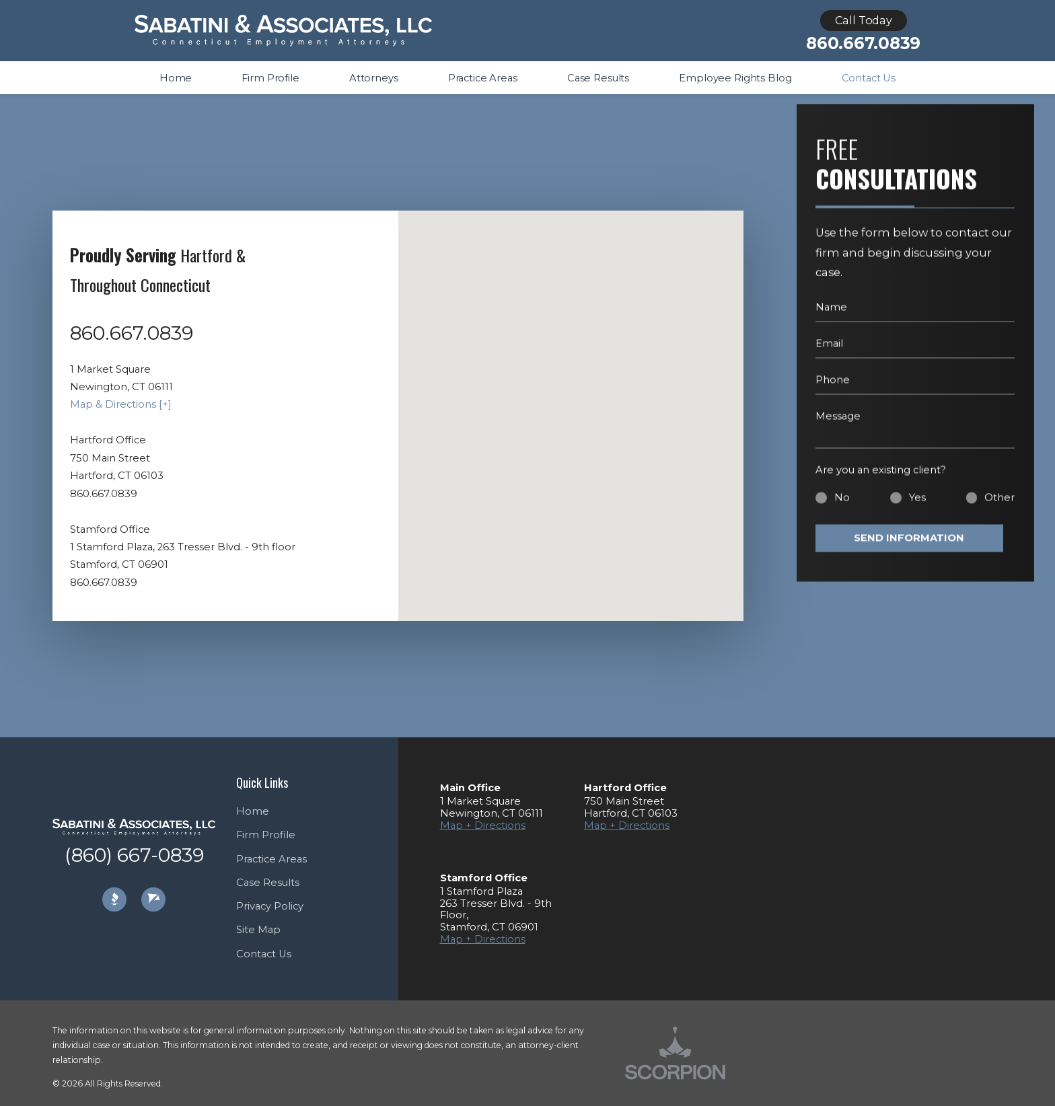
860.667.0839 (863, 43)
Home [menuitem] (175, 78)
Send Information (909, 548)
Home (252, 811)
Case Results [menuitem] (598, 78)
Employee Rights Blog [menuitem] (735, 78)
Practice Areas (271, 859)
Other (999, 507)
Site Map (258, 930)
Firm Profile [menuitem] (270, 78)
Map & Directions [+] (121, 404)
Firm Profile (265, 835)
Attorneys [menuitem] (373, 78)
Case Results (267, 883)
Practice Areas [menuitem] (482, 78)
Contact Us (263, 954)
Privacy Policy (269, 906)
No (842, 507)
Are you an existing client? (880, 480)
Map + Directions (482, 825)
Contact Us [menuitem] (869, 78)
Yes (917, 507)
